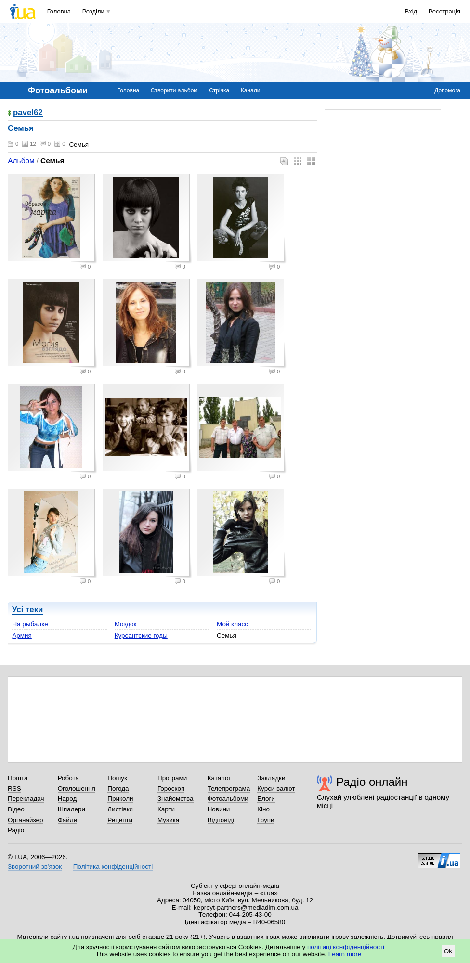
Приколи (120, 798)
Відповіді (221, 819)
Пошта (17, 778)
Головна (59, 11)
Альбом (21, 160)
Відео (16, 809)
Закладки (271, 778)
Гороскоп (170, 788)
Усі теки (27, 609)
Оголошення (76, 788)
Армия (21, 635)
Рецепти (119, 819)
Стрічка (219, 90)
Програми (172, 778)
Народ (67, 798)
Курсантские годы (141, 635)
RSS (14, 788)
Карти (166, 809)
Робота (68, 778)
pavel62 (28, 113)
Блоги (266, 798)
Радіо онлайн (372, 781)
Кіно (263, 809)
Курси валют (276, 788)
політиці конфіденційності (345, 946)
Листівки (120, 809)
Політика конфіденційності (113, 866)
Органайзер (25, 819)
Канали (251, 90)
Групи (265, 819)
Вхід (411, 11)
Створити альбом (174, 90)
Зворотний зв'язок (35, 866)
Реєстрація (444, 11)
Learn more (345, 954)
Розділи (93, 11)
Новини (219, 809)
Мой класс (232, 624)
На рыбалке (30, 624)
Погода (118, 788)
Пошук (117, 778)
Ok (448, 951)
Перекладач (26, 798)
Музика (168, 819)
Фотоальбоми (228, 798)
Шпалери (71, 809)
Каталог (219, 778)
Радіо (16, 830)
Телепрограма (229, 788)
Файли (68, 819)
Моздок (126, 624)
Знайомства (175, 798)
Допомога (447, 90)
